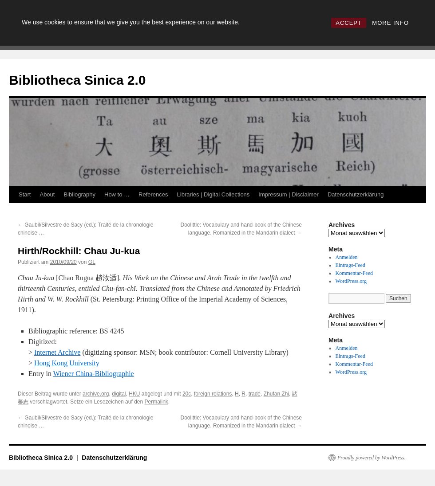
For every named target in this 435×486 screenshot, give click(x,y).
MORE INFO (390, 23)
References (153, 194)
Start (25, 194)
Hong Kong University (66, 363)
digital (119, 394)
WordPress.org (351, 281)
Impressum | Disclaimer (288, 194)
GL (91, 262)
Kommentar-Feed (354, 273)
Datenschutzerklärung (356, 194)
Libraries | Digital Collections (213, 194)
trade (255, 394)
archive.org (96, 394)
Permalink (156, 402)
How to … (117, 194)
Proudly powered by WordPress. (371, 458)
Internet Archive (57, 352)
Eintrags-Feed (350, 265)
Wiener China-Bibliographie (93, 373)
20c (186, 394)
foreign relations (213, 394)
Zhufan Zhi (276, 394)
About (47, 194)
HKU (134, 394)
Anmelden (347, 257)
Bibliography (79, 194)
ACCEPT (349, 23)
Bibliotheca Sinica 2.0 (77, 80)
